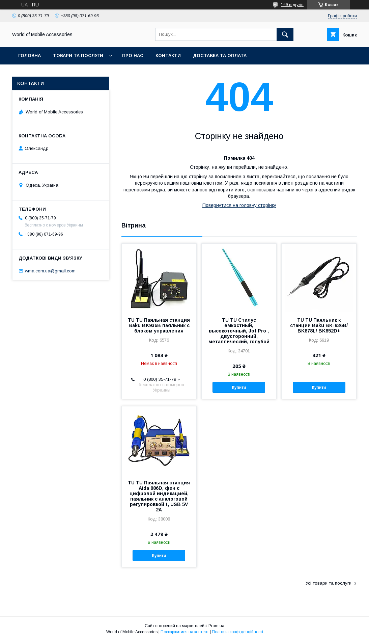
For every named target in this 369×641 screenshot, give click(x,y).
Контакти (168, 55)
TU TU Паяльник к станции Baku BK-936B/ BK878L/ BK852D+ (319, 325)
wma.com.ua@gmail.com (50, 270)
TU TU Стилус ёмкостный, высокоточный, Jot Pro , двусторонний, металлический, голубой (238, 330)
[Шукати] (285, 34)
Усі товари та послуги (328, 583)
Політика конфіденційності (237, 632)
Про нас (132, 55)
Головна (29, 55)
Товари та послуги (78, 55)
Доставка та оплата (220, 55)
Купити (239, 387)
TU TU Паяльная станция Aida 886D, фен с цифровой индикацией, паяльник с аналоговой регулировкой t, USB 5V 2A (159, 496)
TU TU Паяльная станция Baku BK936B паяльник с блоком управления (159, 325)
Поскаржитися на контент (185, 632)
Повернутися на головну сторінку (239, 205)
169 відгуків (292, 4)
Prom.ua (216, 625)
